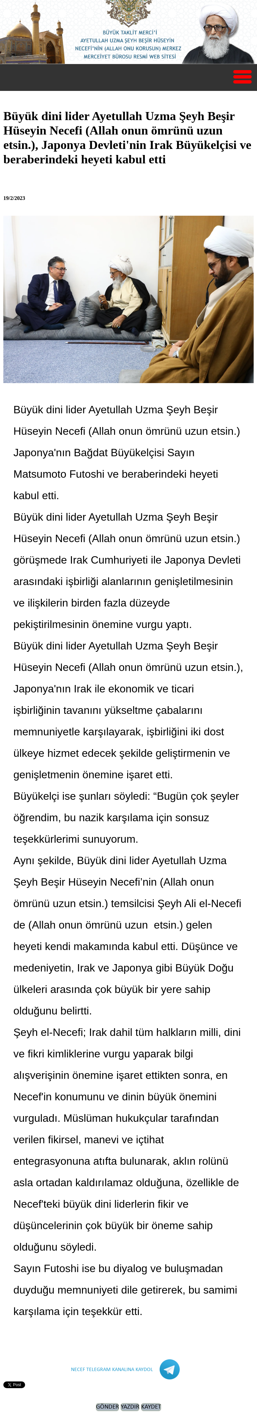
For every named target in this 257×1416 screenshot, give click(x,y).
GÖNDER (107, 1407)
